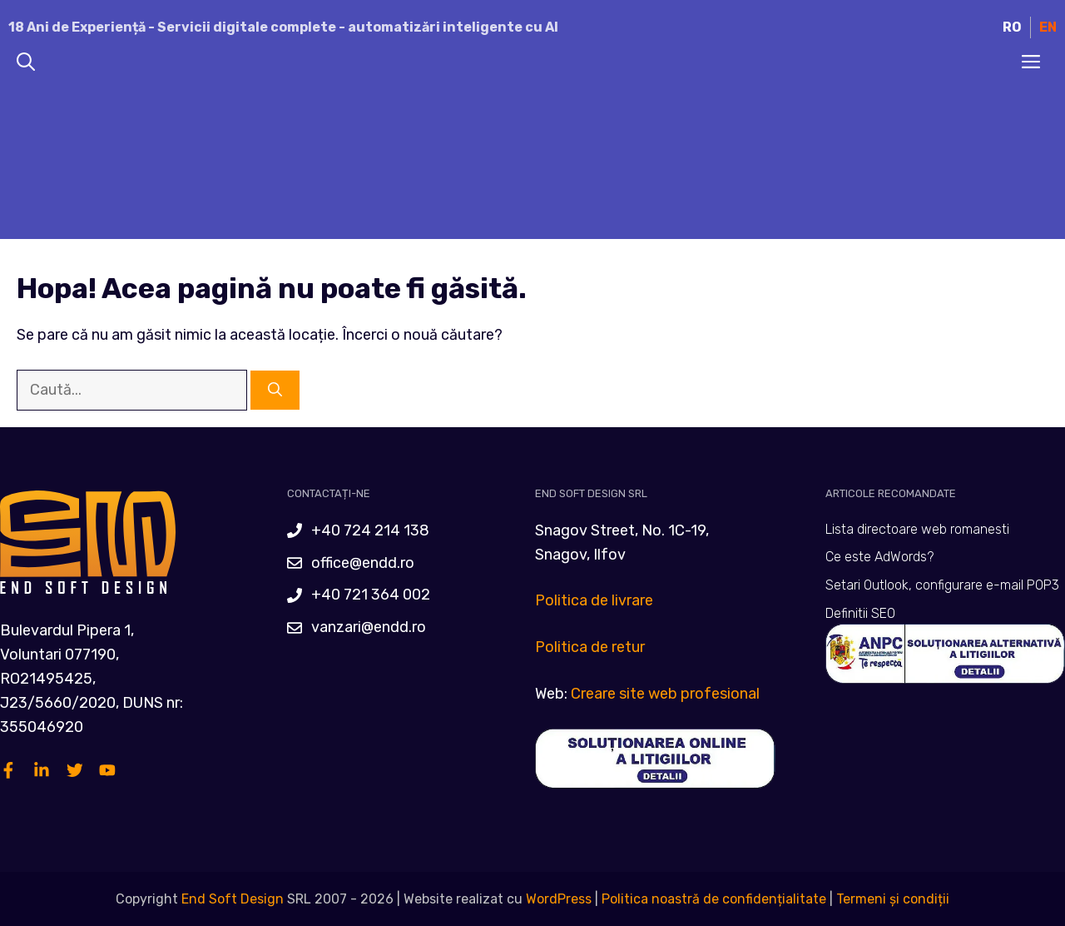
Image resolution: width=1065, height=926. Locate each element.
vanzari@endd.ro (368, 627)
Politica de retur (590, 647)
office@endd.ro (362, 563)
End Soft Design (232, 899)
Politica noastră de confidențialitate (712, 899)
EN (1048, 27)
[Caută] (275, 391)
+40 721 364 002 (370, 594)
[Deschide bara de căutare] (25, 63)
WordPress (559, 899)
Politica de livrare (594, 600)
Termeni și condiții (892, 899)
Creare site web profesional (665, 694)
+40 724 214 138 (370, 530)
